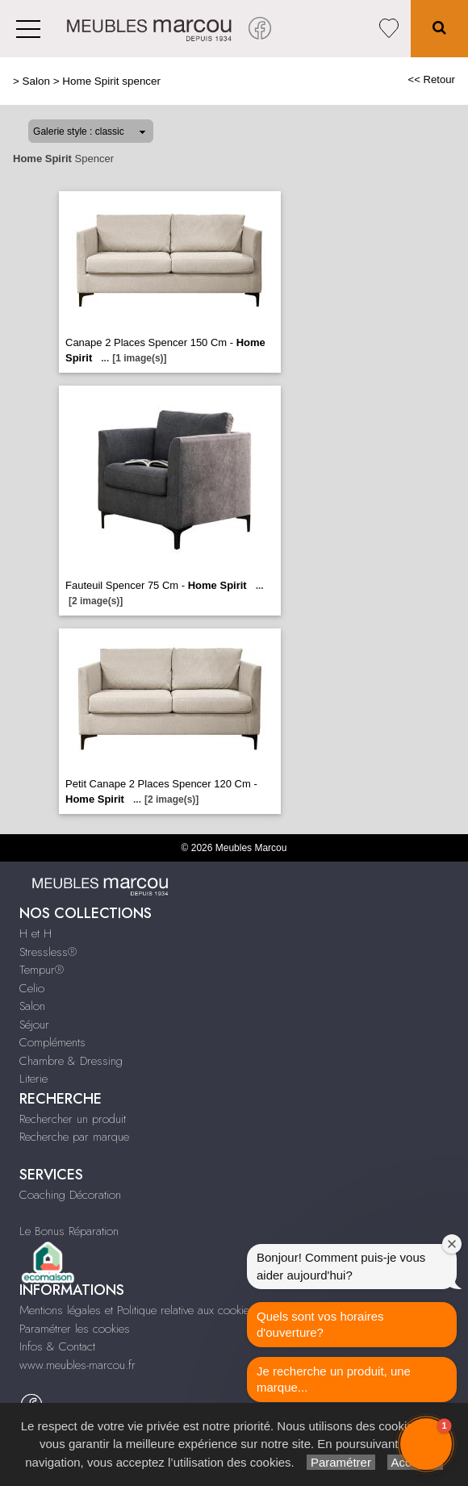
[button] (426, 1444)
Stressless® (48, 952)
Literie (33, 1078)
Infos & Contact (57, 1346)
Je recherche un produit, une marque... (334, 1379)
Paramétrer (340, 1462)
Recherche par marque (74, 1137)
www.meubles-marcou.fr (77, 1365)
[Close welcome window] (452, 1244)
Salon (36, 81)
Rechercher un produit (72, 1119)
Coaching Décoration (70, 1195)
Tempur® (41, 970)
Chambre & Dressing (71, 1061)
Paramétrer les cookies (74, 1329)
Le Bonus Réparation (69, 1231)
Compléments (52, 1042)
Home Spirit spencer (111, 81)
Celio (31, 988)
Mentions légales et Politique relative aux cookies (137, 1310)
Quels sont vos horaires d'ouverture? (320, 1324)
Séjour (34, 1024)
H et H (35, 933)
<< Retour (431, 79)
